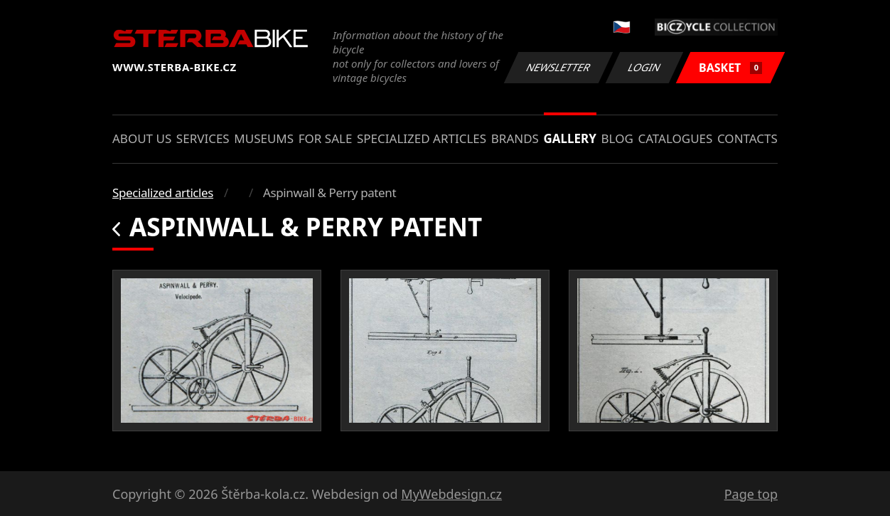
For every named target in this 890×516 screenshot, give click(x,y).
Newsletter (558, 67)
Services (203, 138)
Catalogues (675, 138)
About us (141, 138)
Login (645, 67)
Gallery (570, 138)
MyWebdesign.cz (451, 493)
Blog (617, 138)
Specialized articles (421, 138)
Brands (515, 138)
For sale (326, 138)
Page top (751, 493)
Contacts (747, 138)
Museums (264, 138)
